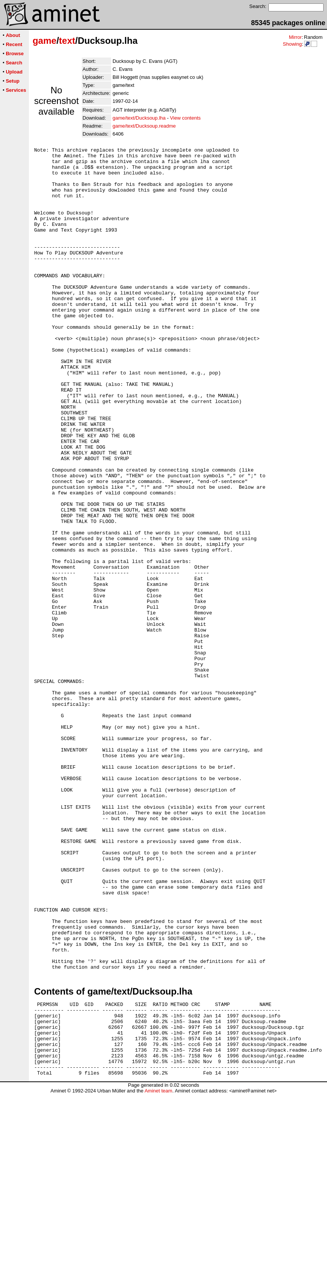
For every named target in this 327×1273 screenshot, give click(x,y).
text (67, 40)
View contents (185, 118)
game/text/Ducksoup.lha (139, 118)
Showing (292, 44)
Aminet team (158, 1270)
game (45, 40)
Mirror (295, 37)
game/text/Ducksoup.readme (144, 126)
